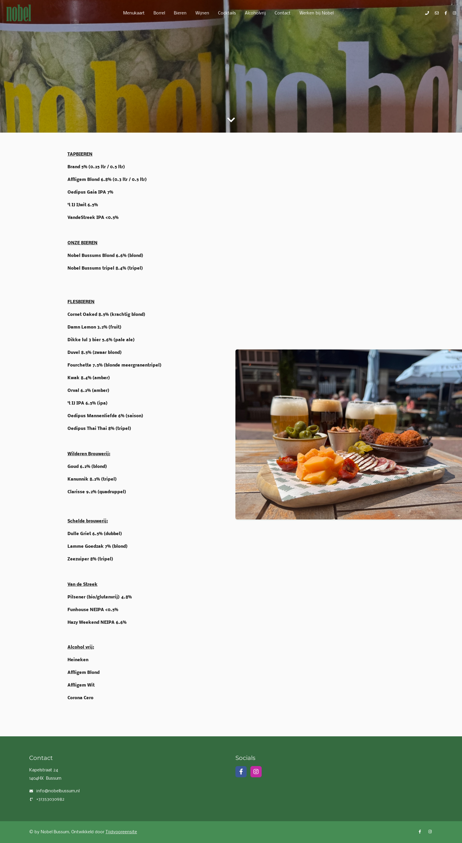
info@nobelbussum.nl (58, 791)
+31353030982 (50, 799)
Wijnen (202, 13)
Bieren (180, 13)
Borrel (159, 13)
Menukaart (134, 13)
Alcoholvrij (255, 13)
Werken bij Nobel (316, 13)
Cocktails (227, 13)
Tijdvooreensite (121, 832)
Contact (283, 13)
